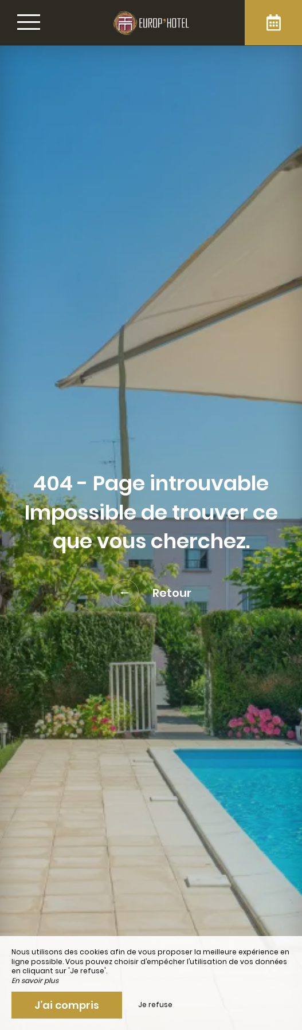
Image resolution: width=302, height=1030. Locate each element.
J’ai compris (66, 1005)
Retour (151, 593)
